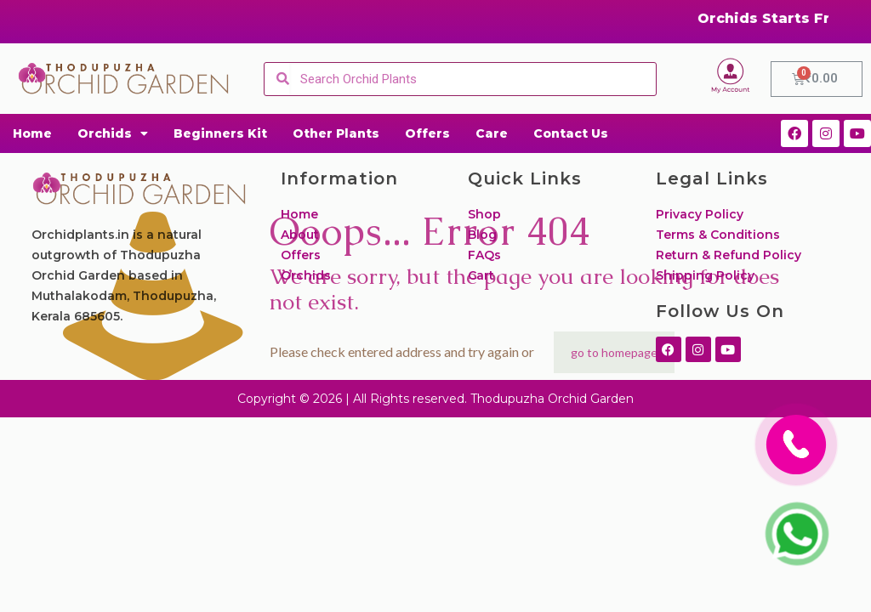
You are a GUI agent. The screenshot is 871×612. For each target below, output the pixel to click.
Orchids (112, 133)
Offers (427, 133)
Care (491, 133)
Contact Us (570, 133)
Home (32, 133)
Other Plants (336, 133)
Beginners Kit (220, 133)
